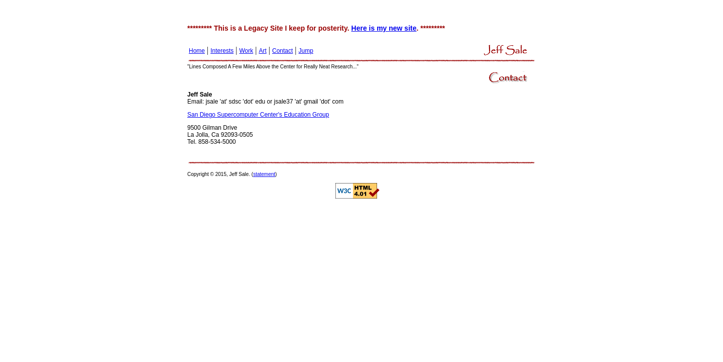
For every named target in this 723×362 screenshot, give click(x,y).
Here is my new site (384, 28)
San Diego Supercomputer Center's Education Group (258, 114)
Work (246, 50)
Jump (306, 50)
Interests (221, 50)
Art (262, 50)
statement (264, 174)
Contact (282, 50)
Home (197, 50)
